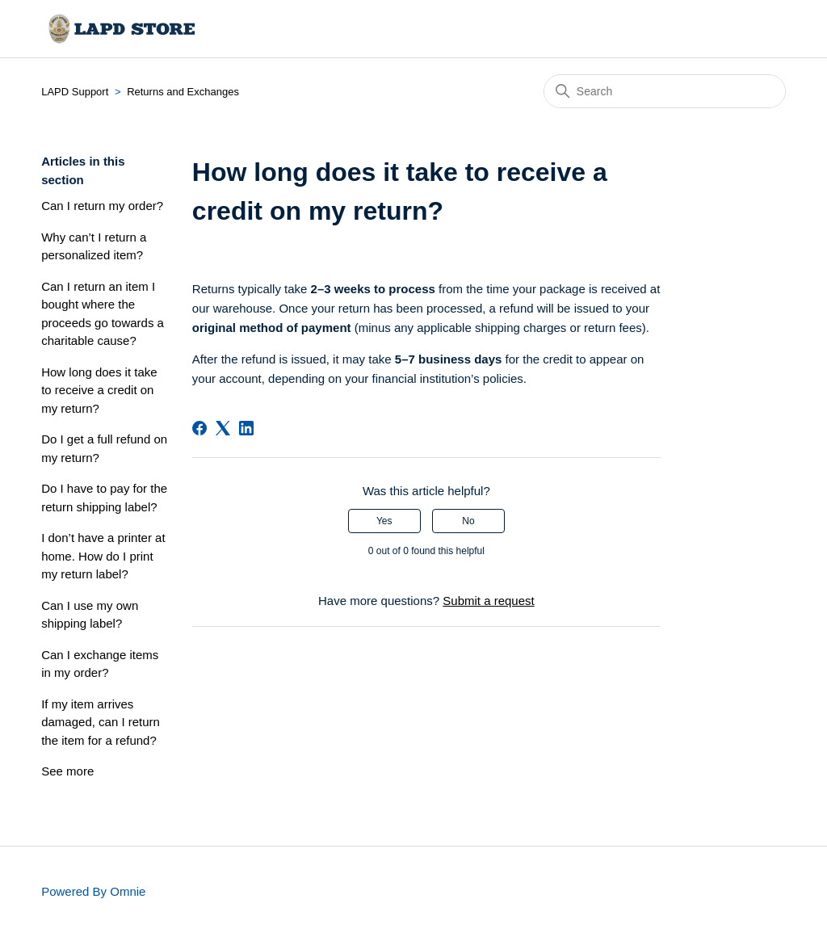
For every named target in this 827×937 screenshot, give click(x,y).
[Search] (664, 91)
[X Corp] (223, 428)
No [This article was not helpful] (468, 521)
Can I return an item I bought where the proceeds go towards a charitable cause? (102, 313)
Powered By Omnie (93, 891)
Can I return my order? (102, 205)
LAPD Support (74, 92)
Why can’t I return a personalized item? (93, 246)
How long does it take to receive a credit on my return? (99, 390)
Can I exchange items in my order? (99, 664)
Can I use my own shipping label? (89, 615)
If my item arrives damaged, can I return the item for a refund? (100, 722)
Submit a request (488, 600)
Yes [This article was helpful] (384, 521)
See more (67, 771)
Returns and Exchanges (183, 92)
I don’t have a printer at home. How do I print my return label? (103, 556)
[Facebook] (199, 428)
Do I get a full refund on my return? (104, 448)
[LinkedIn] (246, 428)
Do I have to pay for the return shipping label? (104, 497)
